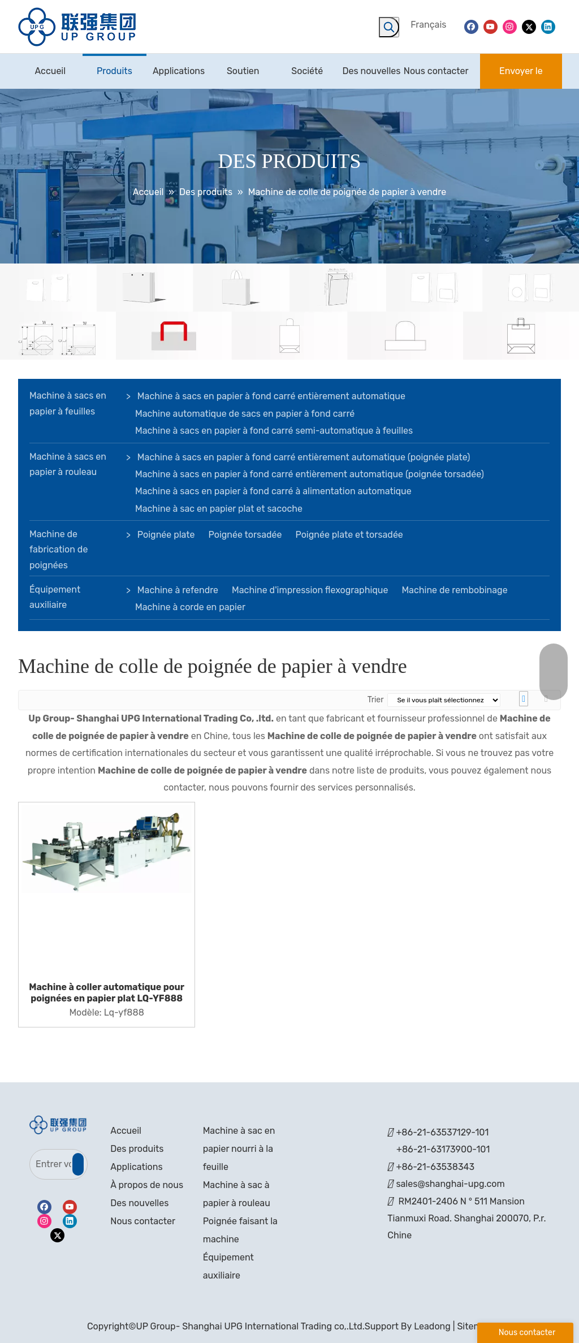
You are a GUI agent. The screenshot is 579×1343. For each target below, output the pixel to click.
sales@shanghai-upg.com (450, 1183)
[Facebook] (471, 26)
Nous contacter (142, 1221)
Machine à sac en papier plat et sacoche (219, 508)
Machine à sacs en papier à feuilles (67, 403)
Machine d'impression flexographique (310, 590)
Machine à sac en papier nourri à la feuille (239, 1148)
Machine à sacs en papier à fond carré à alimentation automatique (273, 491)
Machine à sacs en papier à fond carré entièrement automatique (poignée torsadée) (309, 474)
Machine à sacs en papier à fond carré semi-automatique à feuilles (274, 430)
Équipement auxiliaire (54, 597)
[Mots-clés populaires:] (389, 27)
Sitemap (474, 1326)
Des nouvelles (139, 1203)
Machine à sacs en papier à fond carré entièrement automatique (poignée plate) (303, 457)
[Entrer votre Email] (50, 1164)
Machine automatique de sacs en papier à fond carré (245, 413)
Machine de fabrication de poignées (58, 549)
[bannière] (289, 312)
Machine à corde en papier (190, 607)
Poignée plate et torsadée (349, 534)
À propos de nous (146, 1185)
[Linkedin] (548, 26)
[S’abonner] (78, 1164)
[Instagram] (510, 26)
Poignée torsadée (245, 534)
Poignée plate (166, 534)
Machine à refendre (177, 590)
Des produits (136, 1148)
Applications (136, 1166)
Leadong (432, 1326)
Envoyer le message (521, 77)
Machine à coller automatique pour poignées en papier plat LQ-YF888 (106, 993)
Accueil (125, 1130)
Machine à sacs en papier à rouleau (67, 464)
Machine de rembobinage (454, 590)
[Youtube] (490, 26)
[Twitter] (529, 26)
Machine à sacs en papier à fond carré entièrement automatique (271, 396)
